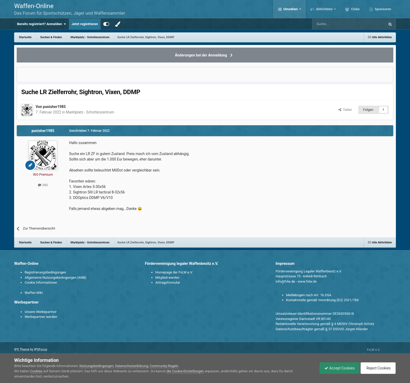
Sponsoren (382, 9)
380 (43, 185)
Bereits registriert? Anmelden (41, 24)
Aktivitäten (324, 9)
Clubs (355, 9)
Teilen (345, 110)
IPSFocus (40, 349)
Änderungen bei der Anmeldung (201, 55)
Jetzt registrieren (85, 24)
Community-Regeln (164, 366)
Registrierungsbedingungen (45, 272)
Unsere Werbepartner (40, 312)
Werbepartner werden (41, 317)
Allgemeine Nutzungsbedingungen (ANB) (55, 277)
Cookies (36, 371)
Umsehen (291, 9)
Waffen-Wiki (34, 293)
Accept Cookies (338, 368)
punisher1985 (54, 107)
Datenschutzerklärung (131, 366)
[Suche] (333, 24)
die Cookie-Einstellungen (185, 371)
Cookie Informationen (41, 282)
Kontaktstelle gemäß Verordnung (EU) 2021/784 (322, 300)
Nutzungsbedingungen (96, 366)
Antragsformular (167, 282)
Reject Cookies (377, 368)
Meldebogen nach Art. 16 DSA (308, 295)
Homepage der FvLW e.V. (174, 272)
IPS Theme (21, 349)
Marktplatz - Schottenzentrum (90, 112)
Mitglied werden (167, 277)
